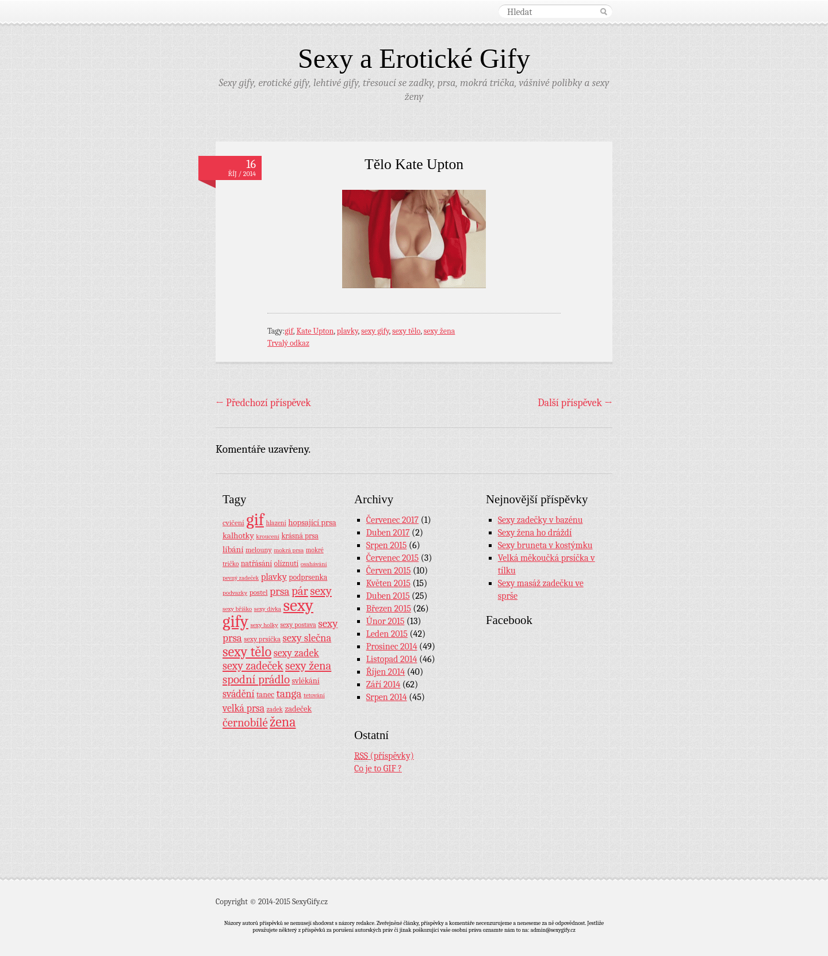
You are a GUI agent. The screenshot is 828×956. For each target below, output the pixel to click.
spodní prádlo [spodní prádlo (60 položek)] (256, 679)
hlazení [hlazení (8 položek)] (276, 523)
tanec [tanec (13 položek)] (265, 694)
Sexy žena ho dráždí (535, 532)
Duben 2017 (388, 532)
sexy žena (439, 331)
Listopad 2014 (391, 659)
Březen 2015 (388, 608)
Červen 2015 (388, 570)
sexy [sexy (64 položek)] (321, 591)
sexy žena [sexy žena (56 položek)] (308, 665)
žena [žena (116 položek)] (283, 722)
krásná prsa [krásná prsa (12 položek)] (299, 535)
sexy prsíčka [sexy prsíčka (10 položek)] (262, 639)
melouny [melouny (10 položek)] (259, 550)
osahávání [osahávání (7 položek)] (314, 564)
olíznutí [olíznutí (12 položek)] (286, 563)
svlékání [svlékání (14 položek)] (306, 681)
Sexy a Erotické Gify (414, 58)
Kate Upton (315, 331)
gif (289, 331)
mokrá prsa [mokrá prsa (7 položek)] (289, 550)
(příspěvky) (384, 756)
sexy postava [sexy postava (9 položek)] (298, 625)
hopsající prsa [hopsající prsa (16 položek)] (312, 522)
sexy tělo (406, 331)
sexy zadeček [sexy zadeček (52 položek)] (253, 665)
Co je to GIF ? (378, 768)
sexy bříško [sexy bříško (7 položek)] (237, 609)
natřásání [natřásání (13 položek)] (256, 563)
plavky (347, 331)
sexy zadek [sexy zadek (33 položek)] (296, 653)
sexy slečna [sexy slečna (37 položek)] (306, 638)
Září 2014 (383, 684)
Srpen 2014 (386, 697)
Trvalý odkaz (288, 343)
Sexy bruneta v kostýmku (545, 545)
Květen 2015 (388, 583)
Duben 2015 (388, 596)
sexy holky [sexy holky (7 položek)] (264, 625)
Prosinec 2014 (391, 646)
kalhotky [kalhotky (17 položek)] (238, 535)
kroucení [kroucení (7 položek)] (267, 536)
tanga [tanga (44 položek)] (288, 693)
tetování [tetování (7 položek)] (314, 695)
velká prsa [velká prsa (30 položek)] (243, 708)
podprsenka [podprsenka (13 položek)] (308, 577)
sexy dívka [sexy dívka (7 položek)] (267, 609)
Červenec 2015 (392, 558)
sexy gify (375, 331)
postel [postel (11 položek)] (259, 592)
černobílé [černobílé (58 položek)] (245, 722)
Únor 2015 (385, 621)
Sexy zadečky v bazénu (540, 520)
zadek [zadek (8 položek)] (275, 709)
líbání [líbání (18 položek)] (233, 549)
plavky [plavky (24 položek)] (274, 576)
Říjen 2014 (385, 672)
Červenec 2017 (392, 520)
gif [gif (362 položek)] (255, 519)
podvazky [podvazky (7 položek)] (235, 592)
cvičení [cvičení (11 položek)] (233, 522)
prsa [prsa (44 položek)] (279, 591)
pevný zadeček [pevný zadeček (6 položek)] (241, 578)
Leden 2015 (387, 634)
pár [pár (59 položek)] (300, 591)
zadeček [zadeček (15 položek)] (298, 709)
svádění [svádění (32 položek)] (239, 693)
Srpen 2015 (386, 545)
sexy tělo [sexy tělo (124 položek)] (247, 652)
